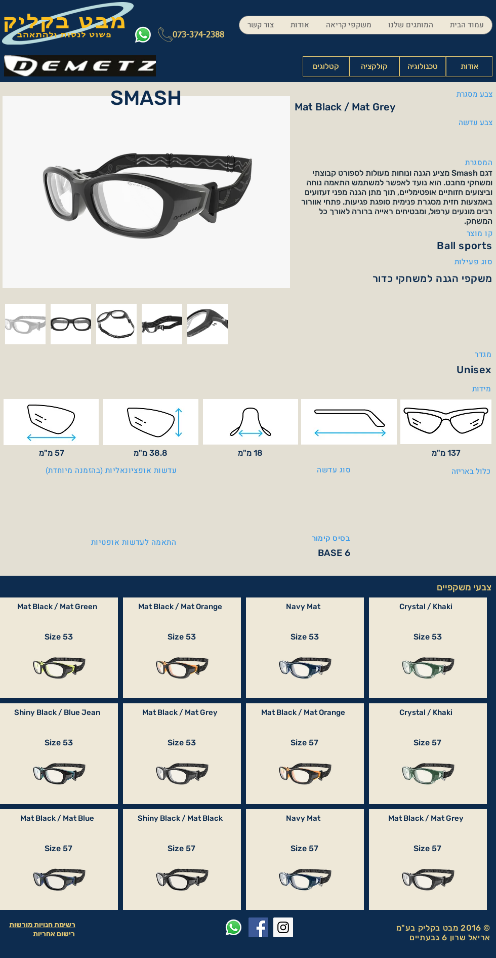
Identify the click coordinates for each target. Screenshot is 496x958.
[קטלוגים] (326, 66)
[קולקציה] (374, 66)
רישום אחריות (54, 934)
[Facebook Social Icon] (258, 927)
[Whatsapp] (143, 35)
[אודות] (469, 66)
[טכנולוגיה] (422, 66)
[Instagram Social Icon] (283, 927)
